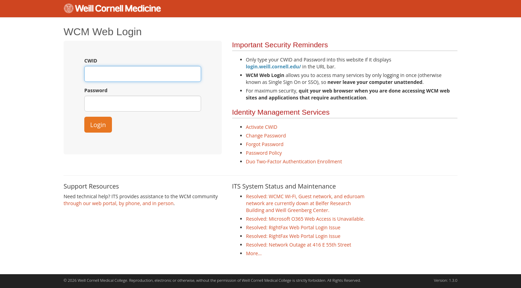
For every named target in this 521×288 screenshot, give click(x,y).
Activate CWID (261, 127)
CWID (90, 60)
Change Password (266, 135)
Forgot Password (265, 144)
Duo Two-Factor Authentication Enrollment (294, 161)
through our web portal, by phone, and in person (118, 203)
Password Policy (264, 153)
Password (95, 90)
